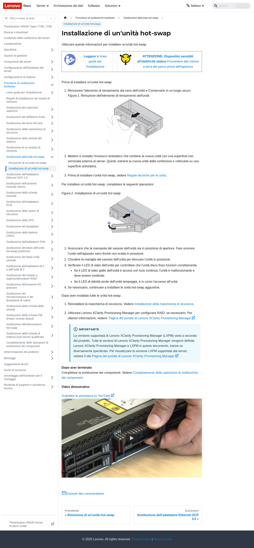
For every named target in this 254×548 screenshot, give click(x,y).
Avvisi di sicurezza (15, 370)
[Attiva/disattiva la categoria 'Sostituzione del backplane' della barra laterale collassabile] (52, 227)
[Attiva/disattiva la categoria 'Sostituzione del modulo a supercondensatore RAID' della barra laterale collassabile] (52, 277)
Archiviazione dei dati (68, 5)
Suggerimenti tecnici (16, 364)
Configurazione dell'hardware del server (23, 69)
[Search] (231, 6)
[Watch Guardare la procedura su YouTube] (132, 437)
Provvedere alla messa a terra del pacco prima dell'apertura (168, 61)
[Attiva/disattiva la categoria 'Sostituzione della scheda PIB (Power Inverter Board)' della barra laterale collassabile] (52, 317)
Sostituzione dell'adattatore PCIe (22, 203)
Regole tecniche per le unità (146, 175)
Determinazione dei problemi (21, 351)
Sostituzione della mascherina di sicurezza (25, 131)
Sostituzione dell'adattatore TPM (25, 241)
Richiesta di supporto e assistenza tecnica (24, 386)
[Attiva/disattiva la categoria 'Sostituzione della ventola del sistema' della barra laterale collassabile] (52, 140)
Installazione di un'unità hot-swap (29, 168)
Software (94, 5)
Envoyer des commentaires (83, 493)
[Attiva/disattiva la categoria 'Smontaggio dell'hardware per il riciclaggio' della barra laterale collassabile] (52, 377)
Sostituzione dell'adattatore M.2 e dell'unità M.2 (25, 268)
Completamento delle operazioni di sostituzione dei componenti (27, 344)
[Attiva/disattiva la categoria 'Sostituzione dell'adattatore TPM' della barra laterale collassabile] (52, 242)
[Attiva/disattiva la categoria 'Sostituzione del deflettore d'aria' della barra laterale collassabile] (52, 117)
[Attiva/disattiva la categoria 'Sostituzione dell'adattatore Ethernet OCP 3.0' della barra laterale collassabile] (52, 176)
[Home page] (65, 18)
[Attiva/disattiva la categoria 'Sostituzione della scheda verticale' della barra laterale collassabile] (52, 194)
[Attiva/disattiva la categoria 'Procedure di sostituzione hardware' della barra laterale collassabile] (52, 84)
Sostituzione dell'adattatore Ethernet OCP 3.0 (22, 176)
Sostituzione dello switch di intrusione (22, 212)
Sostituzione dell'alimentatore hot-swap (24, 326)
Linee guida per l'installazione (24, 92)
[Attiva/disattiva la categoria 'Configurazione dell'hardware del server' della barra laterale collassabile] (52, 69)
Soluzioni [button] (111, 5)
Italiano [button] (193, 5)
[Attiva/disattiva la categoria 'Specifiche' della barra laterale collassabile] (52, 50)
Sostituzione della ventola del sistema (23, 140)
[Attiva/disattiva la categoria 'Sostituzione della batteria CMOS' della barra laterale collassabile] (52, 234)
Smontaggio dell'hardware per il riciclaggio (23, 377)
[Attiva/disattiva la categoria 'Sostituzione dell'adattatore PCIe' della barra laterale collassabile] (52, 203)
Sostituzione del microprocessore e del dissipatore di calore (19, 297)
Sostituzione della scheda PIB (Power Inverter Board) (24, 317)
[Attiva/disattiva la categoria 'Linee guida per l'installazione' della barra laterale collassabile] (52, 92)
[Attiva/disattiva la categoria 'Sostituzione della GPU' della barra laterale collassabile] (52, 220)
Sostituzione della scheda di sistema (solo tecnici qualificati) (25, 335)
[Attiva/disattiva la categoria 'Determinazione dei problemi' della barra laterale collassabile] (52, 352)
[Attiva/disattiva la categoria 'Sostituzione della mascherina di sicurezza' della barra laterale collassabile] (52, 131)
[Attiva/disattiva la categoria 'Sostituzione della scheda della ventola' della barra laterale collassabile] (52, 307)
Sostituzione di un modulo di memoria (23, 149)
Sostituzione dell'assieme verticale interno (21, 185)
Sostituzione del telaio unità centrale (22, 258)
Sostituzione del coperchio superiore (22, 109)
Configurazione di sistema (19, 77)
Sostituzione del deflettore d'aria (25, 116)
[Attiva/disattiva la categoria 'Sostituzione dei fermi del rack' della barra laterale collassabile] (52, 123)
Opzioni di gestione (15, 55)
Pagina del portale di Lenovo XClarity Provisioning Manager (152, 318)
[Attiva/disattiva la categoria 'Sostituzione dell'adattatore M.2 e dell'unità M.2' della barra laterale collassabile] (52, 268)
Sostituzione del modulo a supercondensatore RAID (21, 277)
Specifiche (10, 49)
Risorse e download (16, 32)
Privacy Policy (141, 539)
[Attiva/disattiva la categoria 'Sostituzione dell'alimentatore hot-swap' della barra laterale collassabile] (52, 326)
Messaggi (10, 358)
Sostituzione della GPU (20, 220)
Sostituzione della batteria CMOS (21, 234)
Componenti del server (17, 61)
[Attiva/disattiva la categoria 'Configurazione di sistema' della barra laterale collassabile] (52, 77)
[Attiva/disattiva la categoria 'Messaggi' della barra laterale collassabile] (52, 358)
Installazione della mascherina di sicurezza (163, 304)
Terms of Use (162, 539)
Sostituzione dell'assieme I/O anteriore (23, 286)
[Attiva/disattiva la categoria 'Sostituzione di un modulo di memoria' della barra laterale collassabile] (52, 149)
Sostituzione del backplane (22, 226)
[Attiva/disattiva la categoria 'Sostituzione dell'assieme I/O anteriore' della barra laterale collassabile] (52, 286)
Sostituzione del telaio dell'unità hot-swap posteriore (25, 249)
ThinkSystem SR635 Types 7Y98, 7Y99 (28, 26)
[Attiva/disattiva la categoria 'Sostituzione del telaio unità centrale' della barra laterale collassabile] (52, 258)
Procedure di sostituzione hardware (19, 85)
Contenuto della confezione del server (27, 37)
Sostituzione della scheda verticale (21, 194)
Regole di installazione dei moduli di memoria (28, 100)
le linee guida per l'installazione (95, 61)
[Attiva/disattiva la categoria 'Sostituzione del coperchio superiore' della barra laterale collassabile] (52, 109)
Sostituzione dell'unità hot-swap (25, 156)
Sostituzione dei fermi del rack (24, 123)
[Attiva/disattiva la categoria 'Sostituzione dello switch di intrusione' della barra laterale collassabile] (52, 212)
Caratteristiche (12, 43)
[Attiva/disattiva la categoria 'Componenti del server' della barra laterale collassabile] (52, 62)
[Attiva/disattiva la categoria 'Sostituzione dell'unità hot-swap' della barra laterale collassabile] (52, 157)
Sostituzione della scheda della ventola (25, 307)
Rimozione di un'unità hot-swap (27, 162)
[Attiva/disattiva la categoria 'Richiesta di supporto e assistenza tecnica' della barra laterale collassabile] (52, 386)
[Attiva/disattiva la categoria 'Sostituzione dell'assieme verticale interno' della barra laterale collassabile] (52, 185)
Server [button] (41, 5)
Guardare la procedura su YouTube (88, 395)
